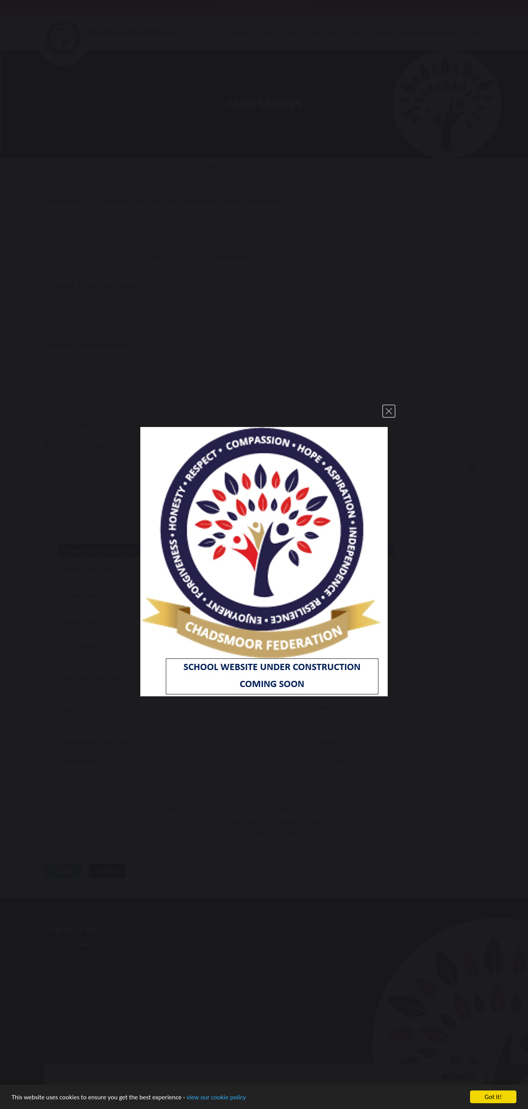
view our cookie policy (216, 1098)
